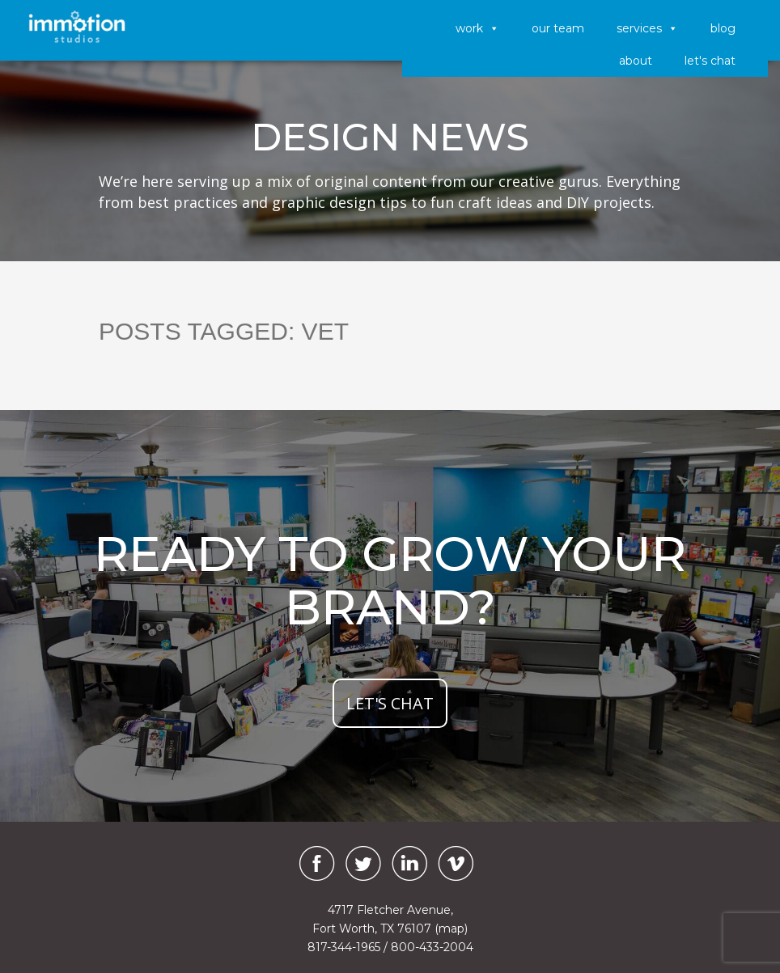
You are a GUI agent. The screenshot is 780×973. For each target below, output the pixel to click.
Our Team (558, 28)
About (635, 60)
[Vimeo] (455, 863)
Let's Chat (710, 60)
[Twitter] (363, 863)
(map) (451, 928)
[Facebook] (313, 863)
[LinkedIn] (409, 863)
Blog (722, 28)
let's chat (390, 703)
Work (477, 28)
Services (647, 28)
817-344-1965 (343, 947)
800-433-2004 (432, 947)
